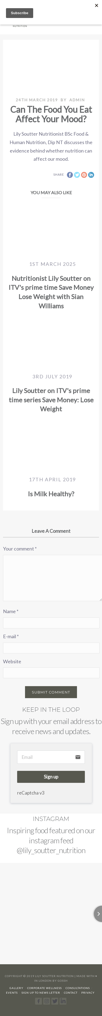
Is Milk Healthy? (51, 494)
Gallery (16, 988)
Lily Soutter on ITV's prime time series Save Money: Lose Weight (51, 400)
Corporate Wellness (44, 988)
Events (12, 992)
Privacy (88, 992)
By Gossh (60, 980)
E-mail (11, 636)
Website (12, 661)
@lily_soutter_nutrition (51, 850)
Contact (71, 992)
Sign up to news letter (40, 992)
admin (77, 100)
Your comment (20, 549)
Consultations (78, 988)
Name (10, 611)
